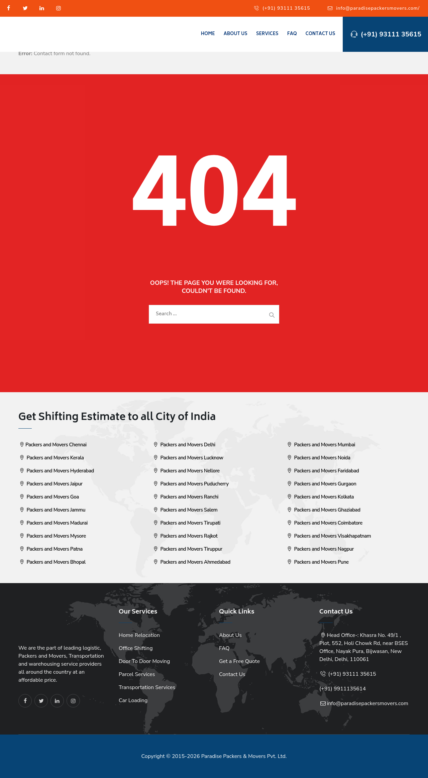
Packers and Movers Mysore (52, 536)
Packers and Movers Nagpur (320, 549)
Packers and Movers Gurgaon (321, 483)
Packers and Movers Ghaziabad (323, 510)
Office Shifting (136, 648)
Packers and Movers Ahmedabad (191, 562)
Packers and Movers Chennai (52, 444)
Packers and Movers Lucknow (187, 457)
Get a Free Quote (239, 661)
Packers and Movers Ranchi (185, 496)
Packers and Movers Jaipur (50, 483)
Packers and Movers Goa (48, 496)
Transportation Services (147, 687)
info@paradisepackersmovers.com (367, 703)
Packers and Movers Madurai (53, 523)
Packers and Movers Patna (50, 549)
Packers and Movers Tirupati (186, 523)
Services (267, 34)
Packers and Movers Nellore (186, 470)
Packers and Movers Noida (318, 457)
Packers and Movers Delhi (183, 444)
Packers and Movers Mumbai (320, 444)
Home (208, 34)
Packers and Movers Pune (317, 562)
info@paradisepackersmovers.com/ (378, 8)
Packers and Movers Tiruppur (187, 549)
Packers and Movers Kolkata (320, 496)
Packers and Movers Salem (184, 510)
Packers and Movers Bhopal (52, 562)
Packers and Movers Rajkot (184, 536)
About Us (235, 34)
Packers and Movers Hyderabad (56, 470)
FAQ (292, 34)
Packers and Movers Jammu (51, 510)
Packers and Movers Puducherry (190, 483)
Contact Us (320, 34)
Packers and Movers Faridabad (322, 470)
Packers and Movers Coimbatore (324, 523)
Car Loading (133, 700)
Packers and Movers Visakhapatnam (328, 536)
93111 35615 (359, 674)
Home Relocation (139, 635)
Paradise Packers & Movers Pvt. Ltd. (244, 756)
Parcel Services (137, 674)
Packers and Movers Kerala (51, 457)
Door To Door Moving (144, 661)
